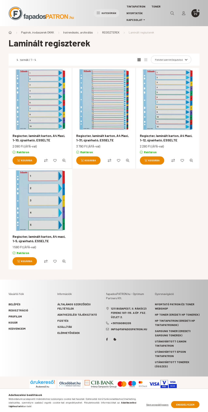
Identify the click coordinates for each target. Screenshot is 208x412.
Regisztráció (18, 310)
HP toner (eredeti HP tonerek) (177, 314)
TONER (156, 6)
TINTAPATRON (136, 6)
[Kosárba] (25, 160)
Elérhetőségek (68, 333)
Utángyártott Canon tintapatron (170, 343)
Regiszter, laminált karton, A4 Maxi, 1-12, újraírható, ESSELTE (166, 138)
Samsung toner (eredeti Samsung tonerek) (173, 333)
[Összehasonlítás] (46, 160)
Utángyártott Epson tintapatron (170, 354)
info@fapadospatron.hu (129, 329)
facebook (107, 339)
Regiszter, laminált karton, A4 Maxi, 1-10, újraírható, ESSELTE (39, 138)
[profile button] (184, 13)
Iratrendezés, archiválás (78, 32)
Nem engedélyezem (157, 404)
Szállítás (64, 326)
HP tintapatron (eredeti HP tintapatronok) (175, 323)
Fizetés (63, 320)
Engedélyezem (185, 404)
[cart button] (195, 13)
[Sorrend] (171, 60)
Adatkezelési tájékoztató (77, 314)
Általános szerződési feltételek (74, 306)
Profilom (15, 316)
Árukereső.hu (42, 386)
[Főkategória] (10, 32)
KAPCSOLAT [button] (135, 20)
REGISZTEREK (110, 32)
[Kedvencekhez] (55, 160)
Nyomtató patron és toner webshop (174, 306)
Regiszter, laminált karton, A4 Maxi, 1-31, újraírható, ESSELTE (102, 138)
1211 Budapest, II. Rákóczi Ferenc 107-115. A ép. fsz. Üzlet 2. (129, 313)
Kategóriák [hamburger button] (106, 13)
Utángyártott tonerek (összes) (172, 364)
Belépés (14, 304)
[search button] (172, 13)
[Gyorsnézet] (64, 160)
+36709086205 (121, 323)
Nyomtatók (135, 13)
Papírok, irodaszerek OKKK (37, 32)
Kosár (13, 322)
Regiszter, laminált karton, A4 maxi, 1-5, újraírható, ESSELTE (39, 239)
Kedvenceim (17, 328)
